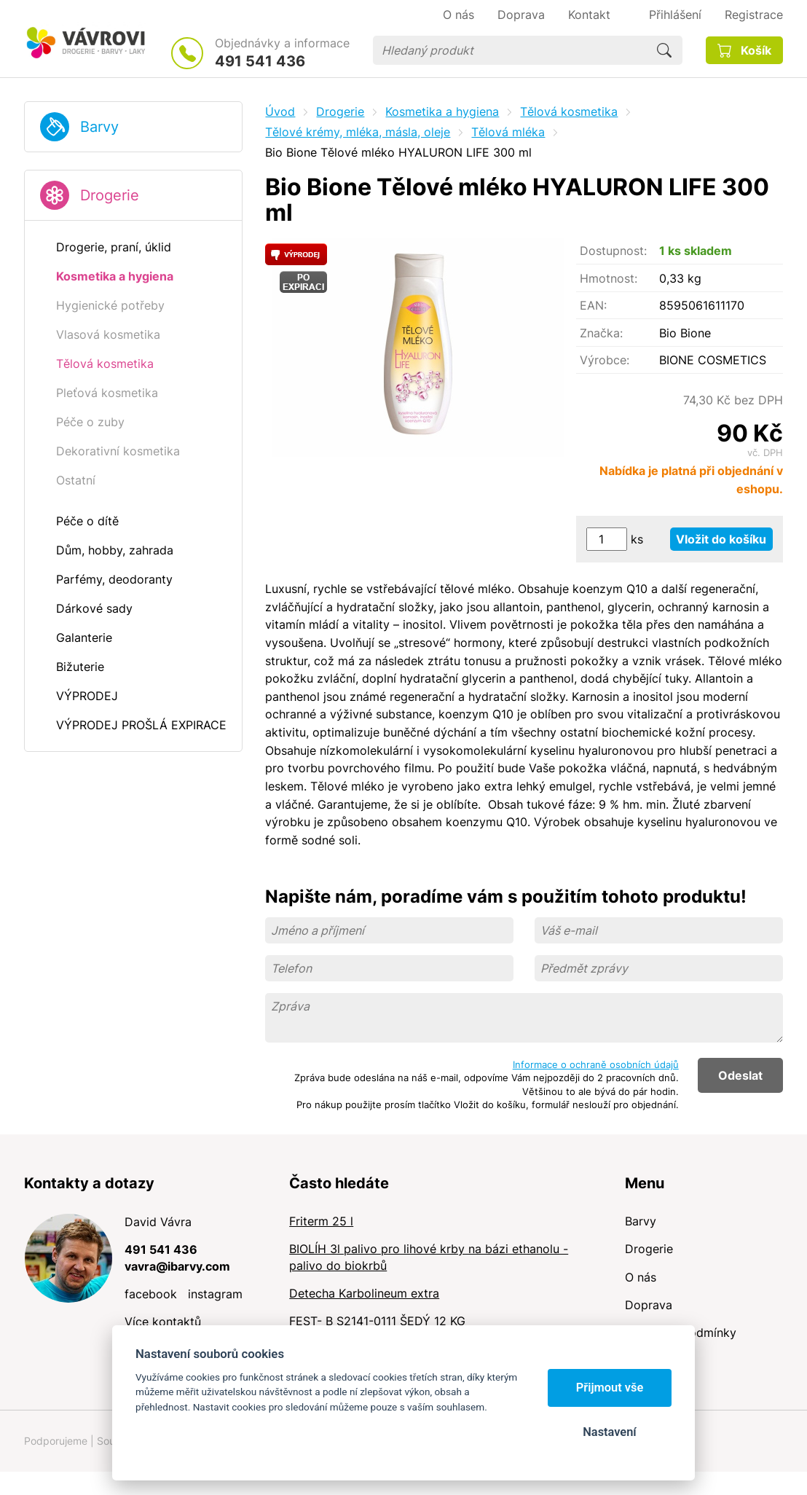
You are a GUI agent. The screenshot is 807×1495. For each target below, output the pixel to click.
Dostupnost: (613, 250)
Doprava (648, 1305)
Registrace (754, 14)
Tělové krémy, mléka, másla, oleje (357, 132)
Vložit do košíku (721, 539)
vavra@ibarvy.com (177, 1266)
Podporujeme (55, 1441)
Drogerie (109, 195)
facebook (151, 1294)
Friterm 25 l (321, 1221)
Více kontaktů (163, 1321)
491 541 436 (260, 61)
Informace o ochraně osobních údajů (596, 1064)
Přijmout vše (610, 1387)
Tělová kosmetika (569, 111)
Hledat (664, 50)
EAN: (593, 305)
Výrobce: (604, 360)
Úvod (280, 111)
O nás (640, 1277)
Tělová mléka (508, 132)
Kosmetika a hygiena (442, 111)
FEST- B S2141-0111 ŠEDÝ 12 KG (377, 1321)
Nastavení (609, 1432)
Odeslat (740, 1075)
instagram (215, 1294)
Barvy (99, 127)
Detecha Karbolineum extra (364, 1293)
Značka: (601, 333)
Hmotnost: (608, 278)
